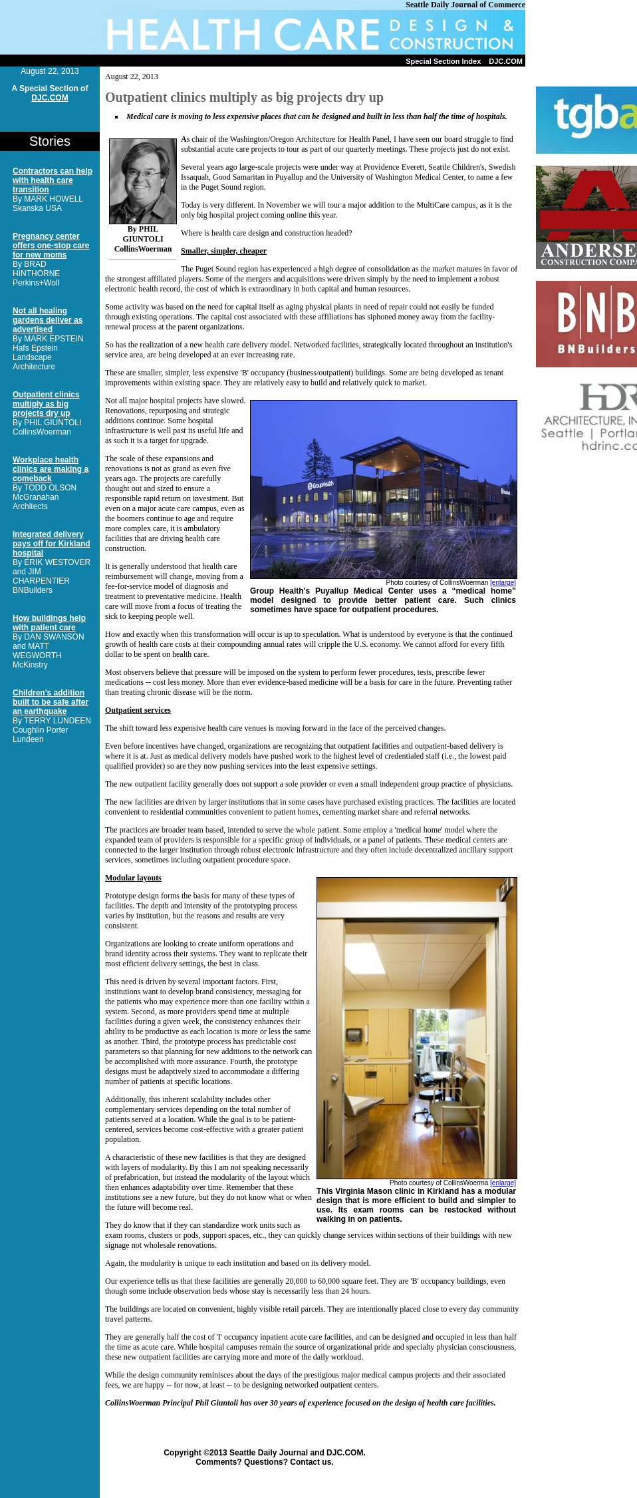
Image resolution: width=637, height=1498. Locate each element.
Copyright (182, 1452)
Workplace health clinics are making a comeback (50, 469)
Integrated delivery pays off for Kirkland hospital (51, 544)
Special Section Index (443, 61)
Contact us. (311, 1462)
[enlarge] (503, 582)
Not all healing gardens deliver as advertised (47, 320)
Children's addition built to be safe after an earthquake (50, 702)
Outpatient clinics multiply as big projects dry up (46, 404)
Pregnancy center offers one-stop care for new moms (51, 246)
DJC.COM (506, 61)
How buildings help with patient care (49, 623)
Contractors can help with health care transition (52, 180)
